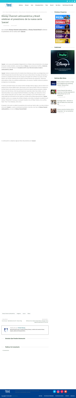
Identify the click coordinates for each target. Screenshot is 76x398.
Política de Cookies (59, 395)
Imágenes (19, 313)
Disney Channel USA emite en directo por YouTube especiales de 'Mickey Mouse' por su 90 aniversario (66, 93)
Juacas (24, 313)
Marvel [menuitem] (51, 5)
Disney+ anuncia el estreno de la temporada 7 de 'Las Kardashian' (65, 110)
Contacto (67, 395)
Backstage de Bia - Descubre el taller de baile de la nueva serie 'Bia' (65, 102)
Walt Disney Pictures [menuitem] (68, 5)
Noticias (40, 395)
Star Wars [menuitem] (58, 5)
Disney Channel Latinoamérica (12, 12)
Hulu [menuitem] (32, 5)
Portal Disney (6, 25)
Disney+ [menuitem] (27, 5)
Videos (29, 313)
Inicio (4, 12)
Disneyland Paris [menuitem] (39, 5)
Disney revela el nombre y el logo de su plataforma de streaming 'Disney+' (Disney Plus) (65, 83)
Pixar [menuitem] (46, 5)
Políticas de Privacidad (49, 395)
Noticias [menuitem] (21, 5)
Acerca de (73, 395)
